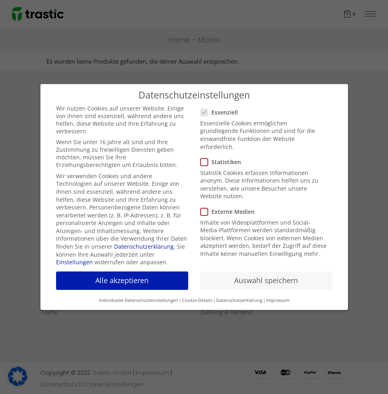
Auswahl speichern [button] (266, 280)
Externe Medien (230, 211)
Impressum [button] (277, 300)
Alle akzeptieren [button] (122, 280)
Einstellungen (74, 262)
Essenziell (222, 112)
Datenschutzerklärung (144, 246)
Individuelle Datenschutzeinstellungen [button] (138, 300)
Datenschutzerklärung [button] (239, 300)
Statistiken (224, 162)
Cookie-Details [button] (197, 300)
